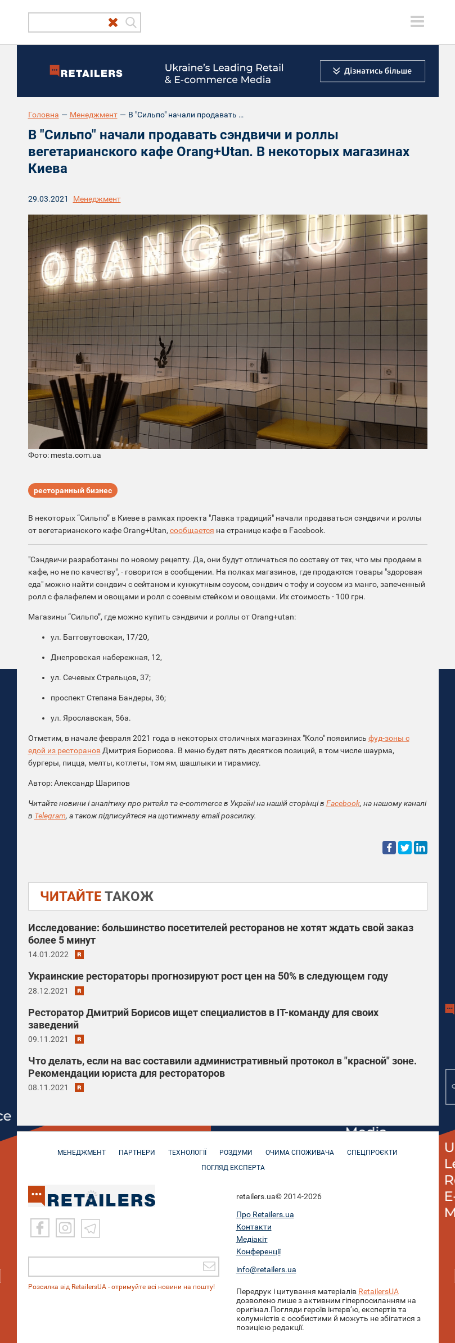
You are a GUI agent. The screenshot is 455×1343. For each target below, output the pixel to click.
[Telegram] (90, 1227)
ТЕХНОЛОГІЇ (187, 1147)
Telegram (50, 815)
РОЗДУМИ (236, 1147)
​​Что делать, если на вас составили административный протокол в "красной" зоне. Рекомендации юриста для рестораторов (222, 1067)
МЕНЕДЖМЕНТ (81, 1147)
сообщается (192, 530)
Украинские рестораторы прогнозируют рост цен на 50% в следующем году (208, 976)
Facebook (343, 803)
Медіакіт (252, 1239)
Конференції (258, 1251)
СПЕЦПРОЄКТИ (372, 1147)
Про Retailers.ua (265, 1214)
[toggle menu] (417, 21)
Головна (43, 114)
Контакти (254, 1226)
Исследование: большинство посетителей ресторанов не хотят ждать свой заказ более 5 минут (220, 934)
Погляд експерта (233, 1162)
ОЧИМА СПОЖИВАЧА (299, 1147)
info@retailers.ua (266, 1269)
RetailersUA (378, 1291)
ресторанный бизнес (73, 490)
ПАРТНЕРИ (137, 1147)
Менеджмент (94, 114)
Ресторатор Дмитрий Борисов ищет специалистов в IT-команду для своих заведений (203, 1019)
